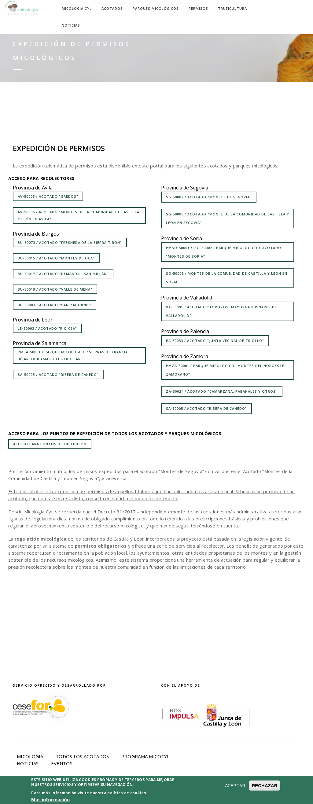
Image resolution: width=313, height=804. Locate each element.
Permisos (198, 8)
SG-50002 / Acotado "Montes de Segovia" (209, 197)
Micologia (30, 756)
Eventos (61, 763)
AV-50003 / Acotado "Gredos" (48, 196)
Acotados (112, 8)
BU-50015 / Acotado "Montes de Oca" (56, 258)
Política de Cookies (210, 791)
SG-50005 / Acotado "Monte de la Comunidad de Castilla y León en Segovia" (227, 218)
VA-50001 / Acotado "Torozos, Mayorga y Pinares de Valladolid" (221, 311)
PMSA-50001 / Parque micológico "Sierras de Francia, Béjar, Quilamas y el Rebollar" (73, 355)
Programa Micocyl (145, 756)
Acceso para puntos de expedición (50, 444)
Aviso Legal (91, 791)
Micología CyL (77, 8)
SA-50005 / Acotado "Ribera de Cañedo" (58, 374)
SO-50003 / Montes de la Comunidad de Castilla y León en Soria (226, 277)
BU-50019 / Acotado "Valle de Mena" (55, 289)
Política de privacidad (144, 791)
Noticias (71, 25)
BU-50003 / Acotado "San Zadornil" (54, 305)
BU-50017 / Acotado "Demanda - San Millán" (63, 273)
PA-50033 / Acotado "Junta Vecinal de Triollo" (215, 340)
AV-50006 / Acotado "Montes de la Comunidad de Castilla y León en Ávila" (78, 215)
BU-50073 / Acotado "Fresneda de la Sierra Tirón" (70, 242)
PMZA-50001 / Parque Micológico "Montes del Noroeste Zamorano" (225, 369)
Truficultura (232, 8)
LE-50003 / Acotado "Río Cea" (47, 328)
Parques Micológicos (156, 8)
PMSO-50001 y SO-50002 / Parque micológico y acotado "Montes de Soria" (223, 252)
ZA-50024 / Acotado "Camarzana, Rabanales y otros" (222, 391)
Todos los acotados (82, 756)
